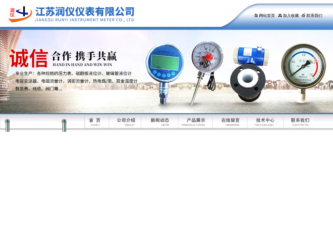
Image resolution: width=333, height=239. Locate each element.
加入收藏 (288, 15)
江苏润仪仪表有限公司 (121, 15)
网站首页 (264, 15)
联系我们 (311, 15)
